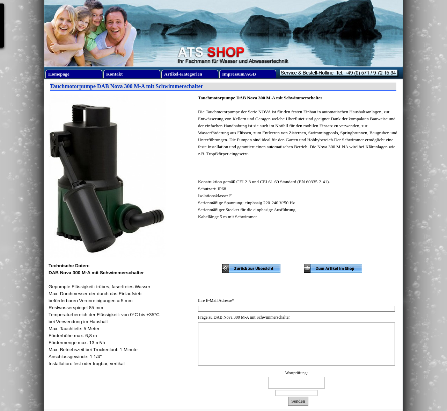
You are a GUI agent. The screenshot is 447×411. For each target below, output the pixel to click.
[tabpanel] (298, 160)
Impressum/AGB (239, 74)
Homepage (58, 74)
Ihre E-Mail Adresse (216, 300)
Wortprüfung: (296, 372)
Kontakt (114, 74)
